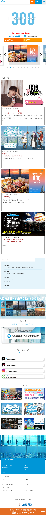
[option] (23, 55)
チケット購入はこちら (10, 40)
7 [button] (24, 67)
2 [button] (10, 67)
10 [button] (32, 67)
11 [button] (35, 67)
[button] (3, 19)
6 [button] (21, 67)
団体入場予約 (28, 40)
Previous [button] (5, 54)
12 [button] (38, 67)
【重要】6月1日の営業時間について (23, 33)
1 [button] (7, 67)
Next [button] (41, 54)
